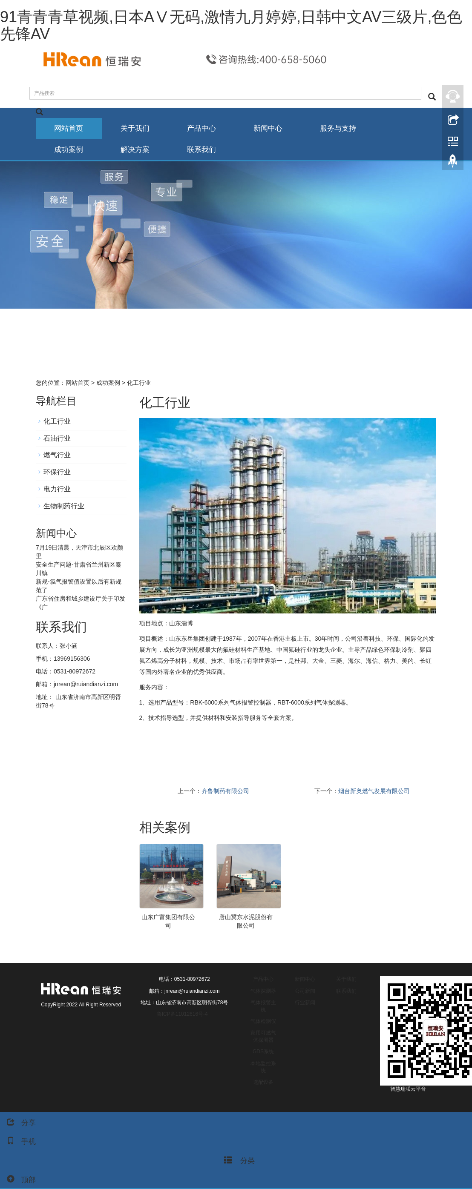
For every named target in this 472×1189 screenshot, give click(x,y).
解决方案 (137, 150)
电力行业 (57, 489)
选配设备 (263, 1083)
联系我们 (204, 150)
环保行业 (57, 472)
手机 (18, 1141)
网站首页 (69, 128)
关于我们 (137, 128)
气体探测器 (263, 991)
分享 (18, 1123)
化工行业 (138, 383)
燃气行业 (57, 455)
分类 (236, 1159)
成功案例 (69, 150)
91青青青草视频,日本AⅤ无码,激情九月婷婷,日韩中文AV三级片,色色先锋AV (231, 25)
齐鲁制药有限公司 (225, 791)
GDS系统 (263, 1052)
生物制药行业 (63, 506)
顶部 (18, 1180)
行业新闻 (305, 1003)
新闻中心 (272, 128)
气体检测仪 (263, 1022)
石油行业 (57, 438)
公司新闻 (305, 991)
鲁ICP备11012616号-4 (182, 1014)
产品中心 (204, 128)
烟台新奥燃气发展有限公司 (374, 791)
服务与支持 (344, 128)
